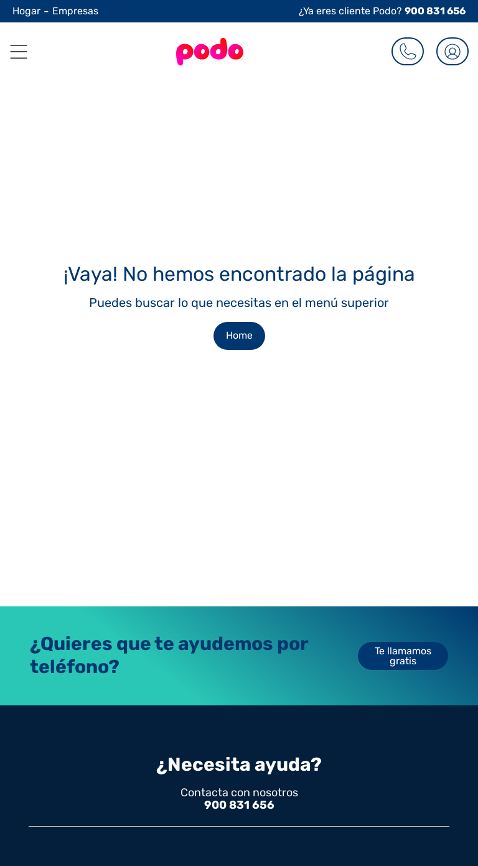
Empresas (75, 11)
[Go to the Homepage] (210, 52)
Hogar (26, 11)
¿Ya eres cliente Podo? (382, 11)
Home (239, 335)
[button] (14, 51)
